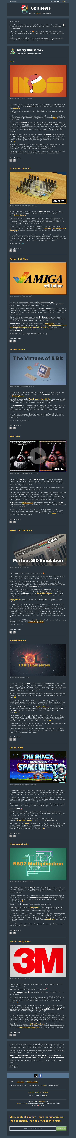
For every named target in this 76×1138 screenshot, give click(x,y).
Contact (39, 1092)
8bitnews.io (41, 1101)
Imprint (45, 1092)
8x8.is (26, 1103)
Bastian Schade (32, 1082)
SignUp (64, 1)
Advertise (31, 1092)
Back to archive (55, 1)
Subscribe (61, 1128)
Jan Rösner (20, 1082)
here (44, 1085)
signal (38, 13)
